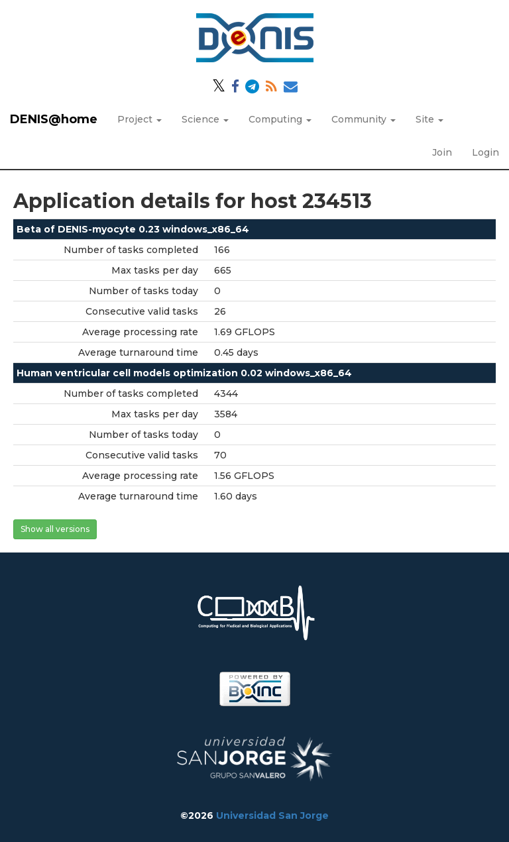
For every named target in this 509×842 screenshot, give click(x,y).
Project (139, 119)
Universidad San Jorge (272, 815)
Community (363, 119)
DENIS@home (53, 119)
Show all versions (55, 529)
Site (429, 119)
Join (442, 152)
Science (205, 119)
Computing (280, 119)
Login (485, 152)
